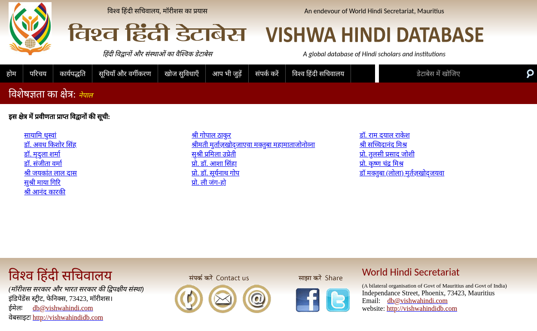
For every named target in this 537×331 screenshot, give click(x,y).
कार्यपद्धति (72, 73)
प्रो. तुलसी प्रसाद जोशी (387, 154)
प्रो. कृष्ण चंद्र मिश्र (381, 163)
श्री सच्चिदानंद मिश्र (383, 144)
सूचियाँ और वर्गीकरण (125, 73)
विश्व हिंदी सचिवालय (318, 73)
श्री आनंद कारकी (44, 192)
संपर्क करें (267, 73)
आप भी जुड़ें (227, 73)
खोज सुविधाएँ (182, 73)
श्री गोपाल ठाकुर (211, 135)
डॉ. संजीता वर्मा (43, 163)
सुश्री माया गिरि (42, 182)
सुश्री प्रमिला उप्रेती (214, 154)
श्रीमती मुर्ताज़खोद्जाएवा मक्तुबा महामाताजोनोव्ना (253, 144)
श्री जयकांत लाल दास (50, 173)
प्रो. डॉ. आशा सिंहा (214, 163)
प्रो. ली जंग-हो (209, 182)
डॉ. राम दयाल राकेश (385, 135)
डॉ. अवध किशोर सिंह (50, 144)
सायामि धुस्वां (40, 135)
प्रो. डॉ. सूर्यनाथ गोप (215, 173)
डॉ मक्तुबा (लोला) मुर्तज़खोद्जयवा (402, 173)
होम (11, 73)
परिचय (38, 73)
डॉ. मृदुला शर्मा (42, 154)
